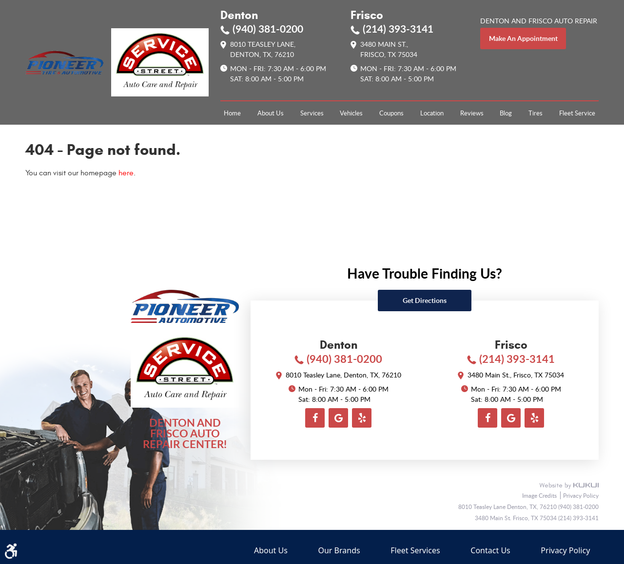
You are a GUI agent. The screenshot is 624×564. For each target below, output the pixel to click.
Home (232, 113)
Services (312, 113)
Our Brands (339, 550)
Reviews (472, 113)
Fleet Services (415, 550)
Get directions (425, 300)
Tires (535, 113)
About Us (270, 113)
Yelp (361, 418)
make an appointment (523, 38)
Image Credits (540, 495)
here (126, 173)
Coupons (391, 113)
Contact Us (490, 550)
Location (432, 113)
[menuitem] (232, 113)
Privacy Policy (581, 495)
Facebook (315, 418)
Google (338, 418)
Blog (506, 113)
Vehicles (351, 113)
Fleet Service (577, 113)
